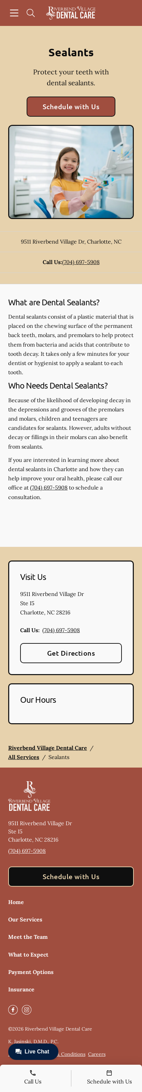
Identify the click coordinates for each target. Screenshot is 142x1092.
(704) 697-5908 (81, 262)
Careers (96, 1054)
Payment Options (31, 972)
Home (16, 902)
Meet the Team (28, 936)
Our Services (25, 919)
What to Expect (28, 954)
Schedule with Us (71, 106)
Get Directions (71, 653)
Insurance (21, 989)
